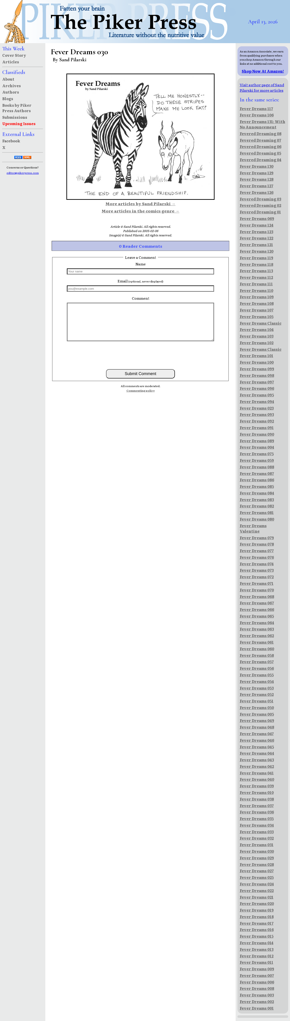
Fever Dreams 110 (256, 290)
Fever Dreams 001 (257, 1008)
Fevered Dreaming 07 (260, 140)
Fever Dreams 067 (257, 603)
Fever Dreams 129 (256, 173)
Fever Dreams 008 (257, 988)
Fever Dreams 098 (257, 375)
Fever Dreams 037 (257, 805)
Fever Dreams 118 (256, 264)
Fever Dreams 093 (257, 414)
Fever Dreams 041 (257, 773)
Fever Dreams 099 (257, 368)
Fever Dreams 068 (257, 596)
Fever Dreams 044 (257, 753)
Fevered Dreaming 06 (260, 146)
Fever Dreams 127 (256, 185)
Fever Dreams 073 (257, 570)
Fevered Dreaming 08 (260, 133)
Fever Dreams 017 (256, 923)
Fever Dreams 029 (257, 857)
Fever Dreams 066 (257, 609)
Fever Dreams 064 (257, 622)
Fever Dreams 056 (257, 668)
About (8, 79)
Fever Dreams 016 (257, 929)
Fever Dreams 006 (257, 982)
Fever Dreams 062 (257, 635)
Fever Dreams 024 (257, 884)
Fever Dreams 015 (256, 936)
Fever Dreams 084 (257, 493)
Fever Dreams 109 (257, 296)
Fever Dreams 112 (256, 277)
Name (140, 264)
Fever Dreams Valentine (253, 528)
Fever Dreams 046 (257, 740)
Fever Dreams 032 (257, 838)
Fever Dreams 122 (256, 238)
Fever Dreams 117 (256, 108)
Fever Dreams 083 (257, 499)
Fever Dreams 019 (257, 910)
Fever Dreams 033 (257, 831)
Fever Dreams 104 (257, 329)
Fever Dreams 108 (257, 303)
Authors (10, 92)
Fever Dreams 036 (257, 812)
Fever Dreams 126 (256, 192)
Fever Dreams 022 (257, 890)
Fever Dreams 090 (257, 434)
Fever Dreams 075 (257, 453)
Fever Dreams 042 (257, 766)
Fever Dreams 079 (257, 537)
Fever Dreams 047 (257, 733)
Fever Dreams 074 (257, 563)
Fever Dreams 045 (257, 746)
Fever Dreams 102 (256, 342)
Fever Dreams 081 (257, 512)
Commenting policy (140, 390)
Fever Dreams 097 (257, 382)
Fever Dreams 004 (257, 447)
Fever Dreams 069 (257, 218)
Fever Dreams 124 (256, 225)
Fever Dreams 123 (256, 231)
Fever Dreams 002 (257, 1001)
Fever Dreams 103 (256, 336)
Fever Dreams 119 (256, 257)
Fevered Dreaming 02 (260, 205)
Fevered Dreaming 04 (260, 159)
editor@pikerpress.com (23, 173)
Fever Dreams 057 (257, 661)
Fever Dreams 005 (257, 714)
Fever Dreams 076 (257, 557)
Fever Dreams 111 (256, 284)
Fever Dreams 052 (257, 694)
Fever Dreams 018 (257, 916)
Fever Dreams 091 (257, 427)
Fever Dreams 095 (257, 395)
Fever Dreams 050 (257, 707)
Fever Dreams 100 (257, 362)
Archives (11, 85)
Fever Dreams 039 (257, 786)
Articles (10, 61)
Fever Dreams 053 (257, 688)
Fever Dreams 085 (257, 486)
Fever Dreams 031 (256, 844)
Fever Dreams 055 (257, 674)
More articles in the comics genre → (140, 211)
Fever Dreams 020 (257, 903)
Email (140, 281)
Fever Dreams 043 (257, 759)
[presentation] (140, 355)
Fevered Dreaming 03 (260, 199)
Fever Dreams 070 (257, 590)
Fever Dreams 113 (256, 270)
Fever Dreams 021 (256, 897)
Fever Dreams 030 (257, 851)
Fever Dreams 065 (257, 616)
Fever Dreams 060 (257, 648)
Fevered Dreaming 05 (260, 153)
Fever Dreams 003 (257, 995)
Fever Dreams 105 (256, 316)
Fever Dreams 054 (257, 681)
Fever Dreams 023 (257, 408)
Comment (140, 298)
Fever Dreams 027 (257, 870)
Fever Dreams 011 (256, 962)
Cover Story (14, 55)
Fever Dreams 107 (256, 310)
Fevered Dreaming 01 (260, 212)
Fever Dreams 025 (257, 877)
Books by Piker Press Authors (16, 107)
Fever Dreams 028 (257, 864)
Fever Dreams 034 (257, 825)
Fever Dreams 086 (257, 479)
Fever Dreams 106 (257, 115)
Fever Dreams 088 (257, 467)
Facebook (11, 140)
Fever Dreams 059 (257, 460)
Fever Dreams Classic (260, 323)
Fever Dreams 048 (257, 727)
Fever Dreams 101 (256, 355)
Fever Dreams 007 (257, 975)
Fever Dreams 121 (256, 244)
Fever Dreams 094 (257, 401)
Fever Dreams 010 (257, 792)
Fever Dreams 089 (257, 440)
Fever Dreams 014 (256, 942)
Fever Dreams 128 (256, 179)
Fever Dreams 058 (257, 655)
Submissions (14, 117)
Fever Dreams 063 (257, 629)
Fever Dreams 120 (256, 251)
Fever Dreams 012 (256, 956)
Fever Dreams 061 (257, 642)
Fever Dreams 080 (257, 519)
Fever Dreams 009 (257, 969)
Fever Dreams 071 (256, 583)
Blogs (7, 98)
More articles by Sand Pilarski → (141, 203)
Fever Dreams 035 (257, 818)
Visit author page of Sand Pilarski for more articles (262, 87)
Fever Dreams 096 (257, 388)
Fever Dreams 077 (257, 550)
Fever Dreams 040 (257, 779)
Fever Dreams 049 (257, 720)
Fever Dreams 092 (257, 421)
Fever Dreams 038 (257, 799)
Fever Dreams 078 (257, 544)
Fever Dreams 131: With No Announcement (262, 124)
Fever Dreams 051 (256, 701)
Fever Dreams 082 (257, 506)
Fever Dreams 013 (256, 949)
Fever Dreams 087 (257, 473)
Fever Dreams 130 (256, 166)
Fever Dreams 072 (257, 576)
